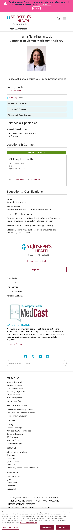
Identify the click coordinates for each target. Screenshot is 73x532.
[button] (65, 17)
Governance (12, 455)
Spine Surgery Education (17, 416)
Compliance (52, 497)
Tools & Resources (14, 291)
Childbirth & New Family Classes (20, 409)
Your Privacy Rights (53, 501)
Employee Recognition (16, 443)
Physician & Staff (13, 476)
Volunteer (11, 464)
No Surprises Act (14, 401)
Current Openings (14, 427)
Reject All (62, 528)
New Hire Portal (13, 440)
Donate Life (11, 486)
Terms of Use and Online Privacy (24, 501)
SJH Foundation (13, 461)
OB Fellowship (12, 437)
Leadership (11, 458)
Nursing (10, 424)
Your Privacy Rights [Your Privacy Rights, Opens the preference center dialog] (10, 528)
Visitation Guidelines (15, 296)
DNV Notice (46, 507)
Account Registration (15, 382)
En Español (11, 489)
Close (36, 8)
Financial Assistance (15, 388)
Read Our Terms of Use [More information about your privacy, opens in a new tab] (28, 524)
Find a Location (13, 282)
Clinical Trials (12, 482)
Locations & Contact (17, 109)
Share (19, 97)
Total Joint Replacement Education (21, 413)
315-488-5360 (14, 90)
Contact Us (37, 497)
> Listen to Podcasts (15, 344)
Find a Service (12, 287)
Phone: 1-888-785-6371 (36, 260)
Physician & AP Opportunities (19, 431)
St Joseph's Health (21, 159)
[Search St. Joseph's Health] (37, 363)
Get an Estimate (13, 394)
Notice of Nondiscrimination (22, 507)
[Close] (69, 513)
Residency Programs (15, 434)
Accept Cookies (47, 528)
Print (10, 97)
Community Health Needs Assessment (22, 467)
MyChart (36, 269)
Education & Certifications (19, 115)
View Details (33, 179)
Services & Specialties (17, 103)
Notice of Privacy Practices (21, 504)
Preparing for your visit (16, 391)
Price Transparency (15, 398)
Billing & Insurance (14, 385)
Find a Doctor (12, 278)
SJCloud (10, 479)
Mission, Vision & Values (17, 452)
